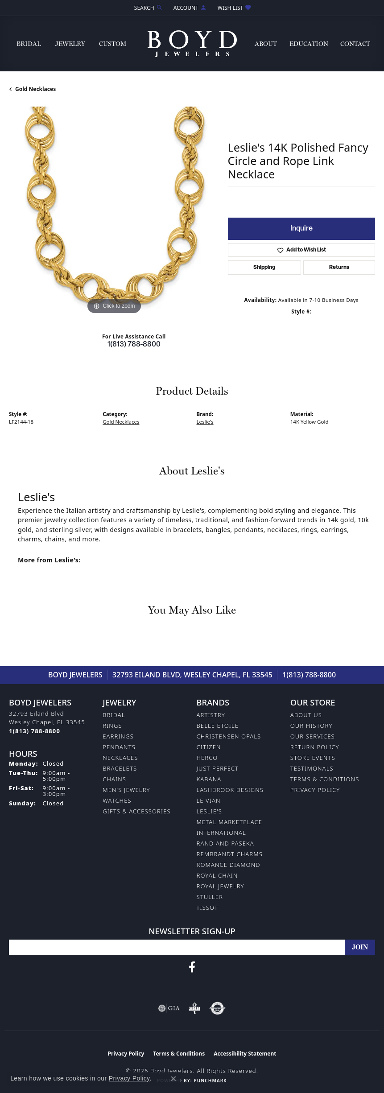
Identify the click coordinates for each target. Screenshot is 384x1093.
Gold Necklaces (35, 89)
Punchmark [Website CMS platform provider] (210, 1080)
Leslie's (205, 421)
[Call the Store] (34, 731)
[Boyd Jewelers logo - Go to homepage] (192, 43)
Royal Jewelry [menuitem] (220, 886)
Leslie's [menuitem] (210, 811)
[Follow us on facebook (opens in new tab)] (192, 967)
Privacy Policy (315, 790)
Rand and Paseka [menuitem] (225, 843)
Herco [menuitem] (207, 758)
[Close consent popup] (173, 1078)
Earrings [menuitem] (118, 736)
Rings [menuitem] (112, 726)
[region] (114, 212)
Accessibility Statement (245, 1053)
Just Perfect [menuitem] (218, 768)
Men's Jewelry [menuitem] (126, 790)
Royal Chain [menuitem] (217, 875)
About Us (306, 715)
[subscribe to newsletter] (360, 947)
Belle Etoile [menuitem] (218, 726)
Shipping (264, 267)
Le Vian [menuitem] (209, 800)
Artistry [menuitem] (211, 715)
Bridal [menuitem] (114, 715)
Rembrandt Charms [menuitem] (230, 854)
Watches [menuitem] (117, 800)
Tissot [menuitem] (207, 907)
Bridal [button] (29, 43)
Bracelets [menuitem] (120, 768)
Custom (112, 43)
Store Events (312, 758)
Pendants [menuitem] (119, 747)
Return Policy (314, 747)
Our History (311, 726)
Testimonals (312, 768)
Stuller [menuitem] (210, 897)
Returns (339, 267)
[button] (147, 8)
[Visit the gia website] (169, 1008)
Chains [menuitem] (114, 779)
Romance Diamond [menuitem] (228, 865)
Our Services (312, 736)
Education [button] (308, 43)
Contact (355, 43)
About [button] (266, 43)
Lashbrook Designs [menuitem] (230, 790)
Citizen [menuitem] (209, 747)
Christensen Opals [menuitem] (229, 736)
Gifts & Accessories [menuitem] (136, 811)
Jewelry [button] (70, 43)
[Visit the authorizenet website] (217, 1008)
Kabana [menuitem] (209, 779)
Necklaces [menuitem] (120, 758)
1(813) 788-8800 (134, 344)
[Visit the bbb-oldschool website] (194, 1008)
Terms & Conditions (324, 779)
